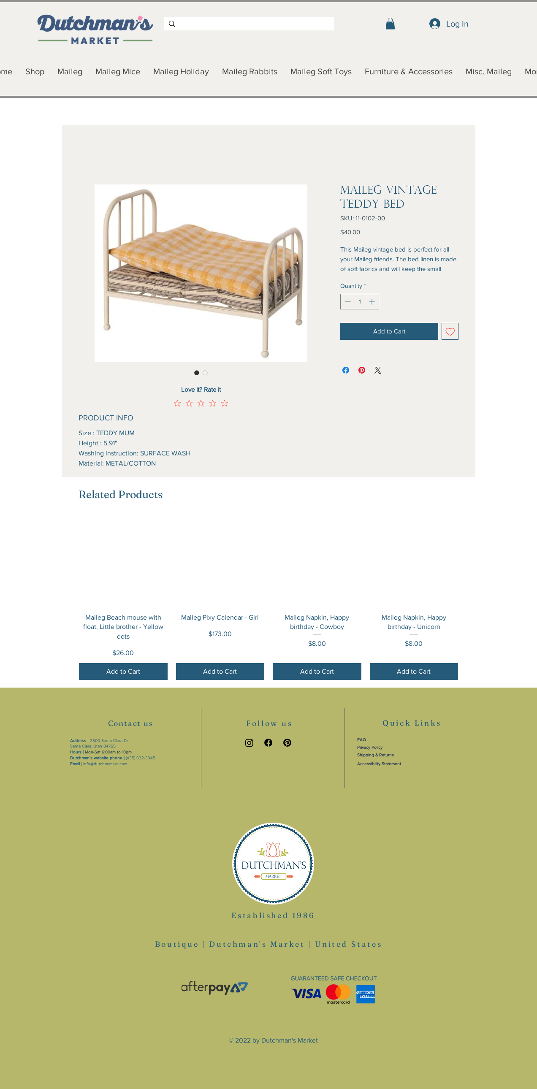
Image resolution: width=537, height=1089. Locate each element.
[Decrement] (347, 301)
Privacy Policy (369, 747)
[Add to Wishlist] (450, 331)
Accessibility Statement (379, 763)
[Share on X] (378, 370)
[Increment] (372, 301)
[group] (268, 598)
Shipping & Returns (375, 755)
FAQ (361, 739)
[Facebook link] (268, 742)
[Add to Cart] (123, 671)
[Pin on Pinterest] (362, 370)
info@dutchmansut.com (105, 763)
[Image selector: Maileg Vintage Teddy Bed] (197, 372)
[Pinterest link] (287, 742)
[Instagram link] (249, 742)
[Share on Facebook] (346, 370)
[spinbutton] (359, 301)
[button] (390, 23)
